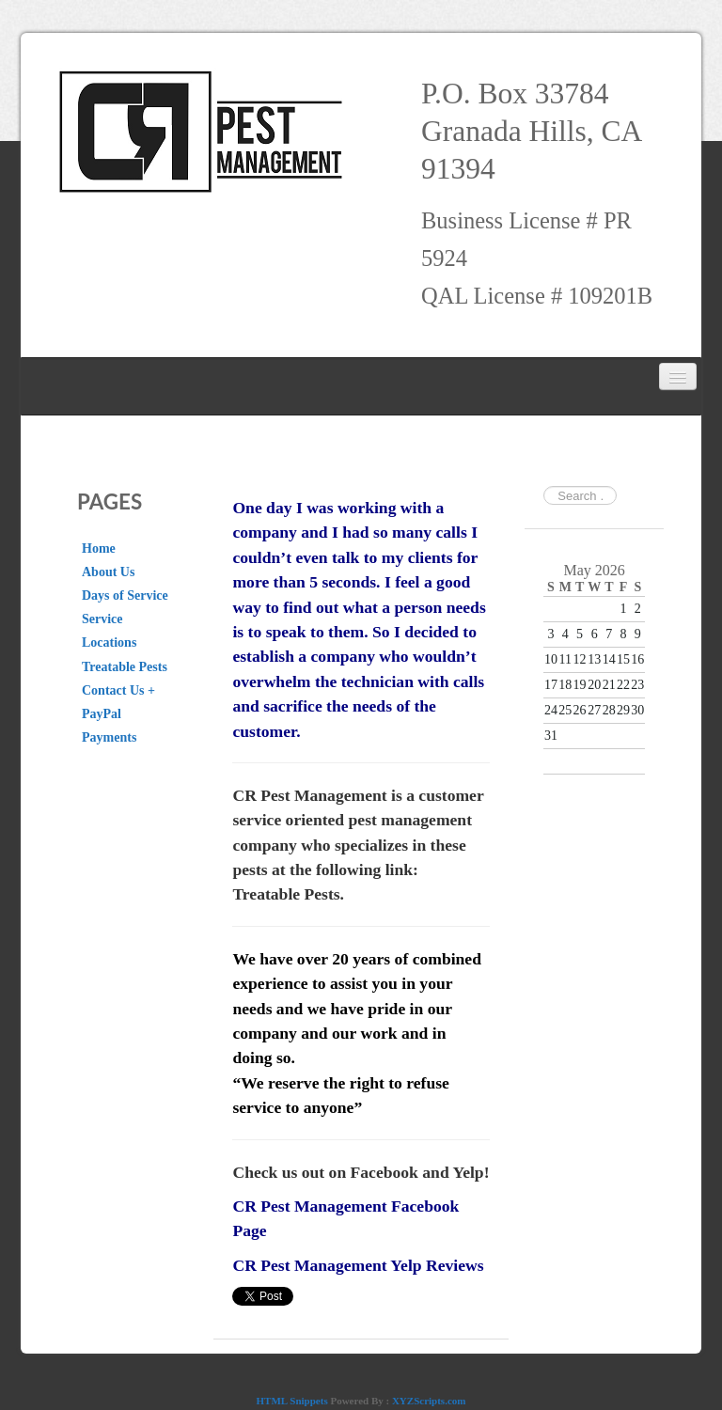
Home (99, 548)
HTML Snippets (292, 1400)
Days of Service (125, 595)
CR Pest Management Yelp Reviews (357, 1265)
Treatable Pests (124, 667)
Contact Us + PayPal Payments (118, 713)
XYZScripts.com (429, 1400)
